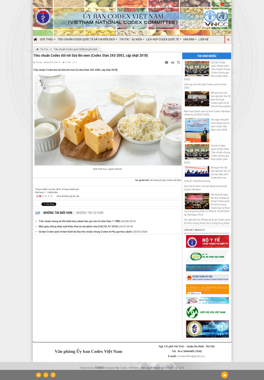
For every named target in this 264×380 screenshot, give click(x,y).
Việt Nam (133, 367)
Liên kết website (194, 230)
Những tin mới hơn (57, 213)
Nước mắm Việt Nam (152, 373)
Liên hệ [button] (203, 39)
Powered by (87, 367)
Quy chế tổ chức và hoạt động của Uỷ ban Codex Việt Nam (205, 188)
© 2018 (179, 367)
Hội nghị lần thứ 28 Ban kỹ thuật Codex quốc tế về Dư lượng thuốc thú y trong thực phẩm (207, 221)
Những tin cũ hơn (89, 213)
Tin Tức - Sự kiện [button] (131, 40)
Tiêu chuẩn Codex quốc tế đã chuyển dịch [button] (87, 40)
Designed (110, 367)
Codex (124, 367)
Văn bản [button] (190, 40)
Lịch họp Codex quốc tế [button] (163, 40)
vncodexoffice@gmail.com (191, 356)
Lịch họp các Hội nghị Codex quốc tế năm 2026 (205, 86)
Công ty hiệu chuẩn (173, 373)
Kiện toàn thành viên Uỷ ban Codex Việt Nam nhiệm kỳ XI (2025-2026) (207, 113)
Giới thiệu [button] (48, 40)
